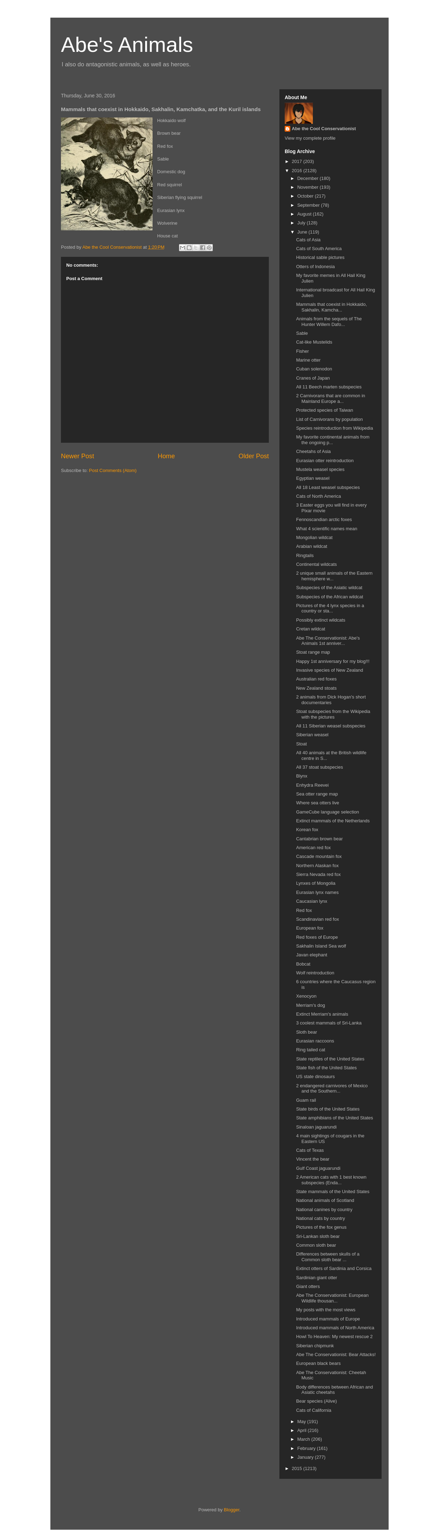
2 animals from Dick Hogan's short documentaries (331, 699)
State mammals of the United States (332, 1191)
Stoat (301, 743)
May (302, 1421)
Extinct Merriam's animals (322, 1014)
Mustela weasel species (320, 469)
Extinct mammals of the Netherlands (333, 820)
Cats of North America (318, 496)
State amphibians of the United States (334, 1117)
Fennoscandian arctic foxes (324, 519)
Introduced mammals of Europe (328, 1319)
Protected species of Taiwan (324, 410)
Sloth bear (306, 1032)
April (302, 1430)
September (309, 205)
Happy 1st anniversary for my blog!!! (332, 661)
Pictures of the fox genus (321, 1227)
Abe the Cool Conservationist (324, 128)
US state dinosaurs (315, 1076)
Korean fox (307, 829)
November (308, 187)
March (304, 1439)
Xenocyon (306, 996)
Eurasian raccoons (315, 1041)
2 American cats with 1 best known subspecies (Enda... (331, 1179)
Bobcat (303, 964)
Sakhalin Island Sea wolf (321, 946)
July (302, 222)
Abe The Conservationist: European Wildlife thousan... (332, 1298)
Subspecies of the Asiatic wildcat (329, 587)
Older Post (254, 456)
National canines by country (324, 1209)
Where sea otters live (317, 802)
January (306, 1457)
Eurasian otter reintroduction (324, 460)
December (308, 178)
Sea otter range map (317, 794)
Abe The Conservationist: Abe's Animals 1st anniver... (328, 640)
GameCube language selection (327, 812)
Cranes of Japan (312, 378)
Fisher (302, 351)
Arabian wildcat (311, 546)
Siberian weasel (312, 734)
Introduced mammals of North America (335, 1327)
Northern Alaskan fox (317, 865)
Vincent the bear (312, 1159)
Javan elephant (311, 954)
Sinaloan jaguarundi (316, 1127)
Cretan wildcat (310, 628)
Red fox (304, 910)
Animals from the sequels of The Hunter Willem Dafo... (328, 321)
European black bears (318, 1363)
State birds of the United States (327, 1109)
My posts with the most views (325, 1309)
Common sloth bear (316, 1245)
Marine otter (308, 360)
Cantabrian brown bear (319, 838)
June (303, 232)
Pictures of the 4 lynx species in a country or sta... (330, 608)
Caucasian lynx (311, 901)
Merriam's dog (310, 1005)
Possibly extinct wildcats (320, 620)
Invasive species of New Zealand (329, 670)
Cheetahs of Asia (313, 451)
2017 (297, 161)
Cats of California (313, 1410)
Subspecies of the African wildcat (329, 596)
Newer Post (77, 456)
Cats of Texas (310, 1150)
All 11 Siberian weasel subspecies (330, 725)
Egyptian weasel (312, 478)
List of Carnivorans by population (329, 419)
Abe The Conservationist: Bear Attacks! (336, 1354)
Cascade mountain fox (318, 856)
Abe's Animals (127, 44)
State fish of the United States (326, 1067)
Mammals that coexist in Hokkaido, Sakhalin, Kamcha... (331, 307)
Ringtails (305, 555)
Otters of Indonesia (315, 266)
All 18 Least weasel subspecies (328, 487)
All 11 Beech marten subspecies (328, 386)
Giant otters (308, 1286)
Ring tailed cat (310, 1049)
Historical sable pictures (320, 257)
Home (166, 456)
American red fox (313, 847)
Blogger (231, 1509)
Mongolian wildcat (314, 537)
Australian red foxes (316, 679)
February (307, 1448)
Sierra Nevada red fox (318, 874)
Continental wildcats (316, 564)
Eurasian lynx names (317, 892)
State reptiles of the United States (330, 1059)
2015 (297, 1468)
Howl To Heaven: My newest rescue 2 (334, 1336)
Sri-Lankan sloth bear (318, 1236)
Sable (302, 333)
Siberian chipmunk (315, 1345)
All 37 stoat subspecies (319, 767)
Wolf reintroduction (315, 972)
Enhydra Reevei (312, 785)
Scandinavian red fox (317, 919)
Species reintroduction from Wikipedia (334, 428)
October (306, 196)
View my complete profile (310, 138)
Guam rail (306, 1100)
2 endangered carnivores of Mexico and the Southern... (331, 1088)
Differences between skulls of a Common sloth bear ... (327, 1256)
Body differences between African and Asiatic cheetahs (334, 1389)
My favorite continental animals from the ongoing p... (332, 439)
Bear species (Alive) (316, 1401)
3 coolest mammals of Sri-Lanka (328, 1023)
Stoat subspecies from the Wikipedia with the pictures (333, 714)
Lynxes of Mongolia (315, 883)
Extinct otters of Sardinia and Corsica (333, 1268)
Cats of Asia (308, 239)
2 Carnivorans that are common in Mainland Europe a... (330, 398)
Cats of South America (318, 248)
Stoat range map (313, 652)
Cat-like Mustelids (314, 342)
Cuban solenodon (314, 368)
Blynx (301, 776)
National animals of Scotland (325, 1200)
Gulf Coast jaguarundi (318, 1168)
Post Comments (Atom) (113, 470)
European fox (309, 928)
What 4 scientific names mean (326, 528)
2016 (297, 170)
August (305, 214)
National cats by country (320, 1218)
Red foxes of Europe (317, 937)
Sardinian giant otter (316, 1277)
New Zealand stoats (316, 688)
